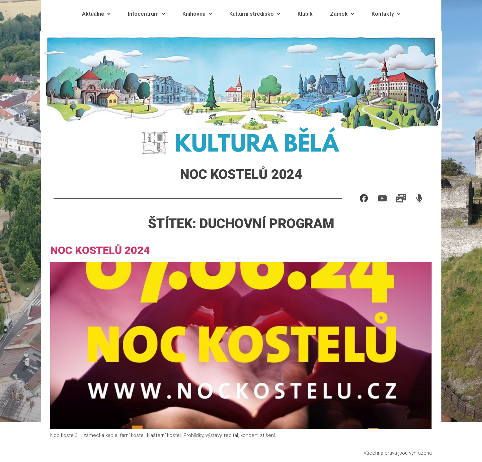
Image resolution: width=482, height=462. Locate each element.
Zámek (342, 14)
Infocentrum (146, 14)
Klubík (305, 14)
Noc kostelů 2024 (100, 250)
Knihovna (197, 14)
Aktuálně (96, 14)
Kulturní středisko (254, 14)
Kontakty (386, 14)
